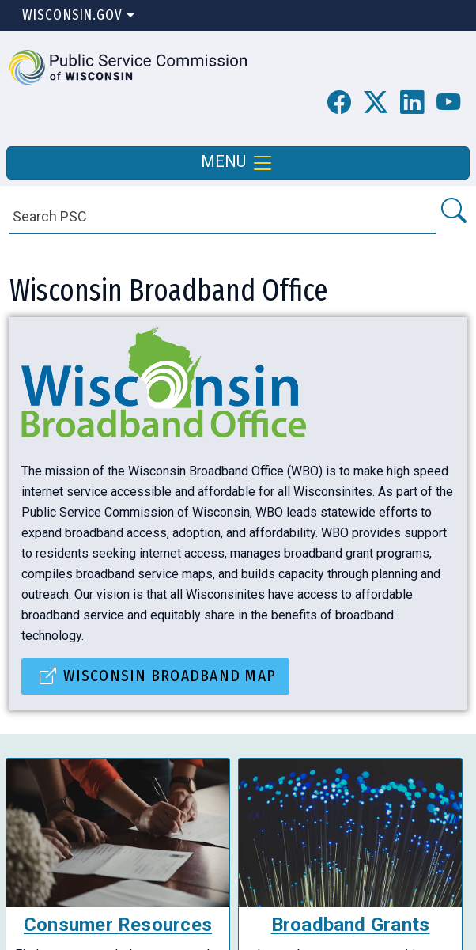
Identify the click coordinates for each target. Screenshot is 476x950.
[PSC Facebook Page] (339, 103)
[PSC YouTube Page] (448, 103)
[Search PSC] (453, 212)
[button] (128, 66)
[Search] (222, 216)
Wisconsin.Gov (72, 15)
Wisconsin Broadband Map (169, 675)
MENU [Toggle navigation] (238, 163)
